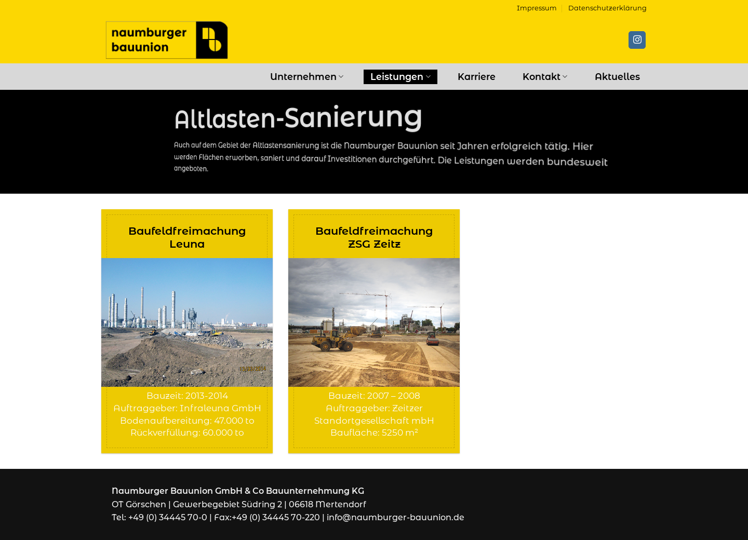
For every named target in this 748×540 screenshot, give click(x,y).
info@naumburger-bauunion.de (395, 517)
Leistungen (400, 76)
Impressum (537, 8)
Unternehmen (306, 76)
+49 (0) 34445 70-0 (167, 517)
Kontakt (545, 76)
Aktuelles (617, 76)
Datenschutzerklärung (607, 8)
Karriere (477, 76)
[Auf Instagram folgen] (637, 40)
